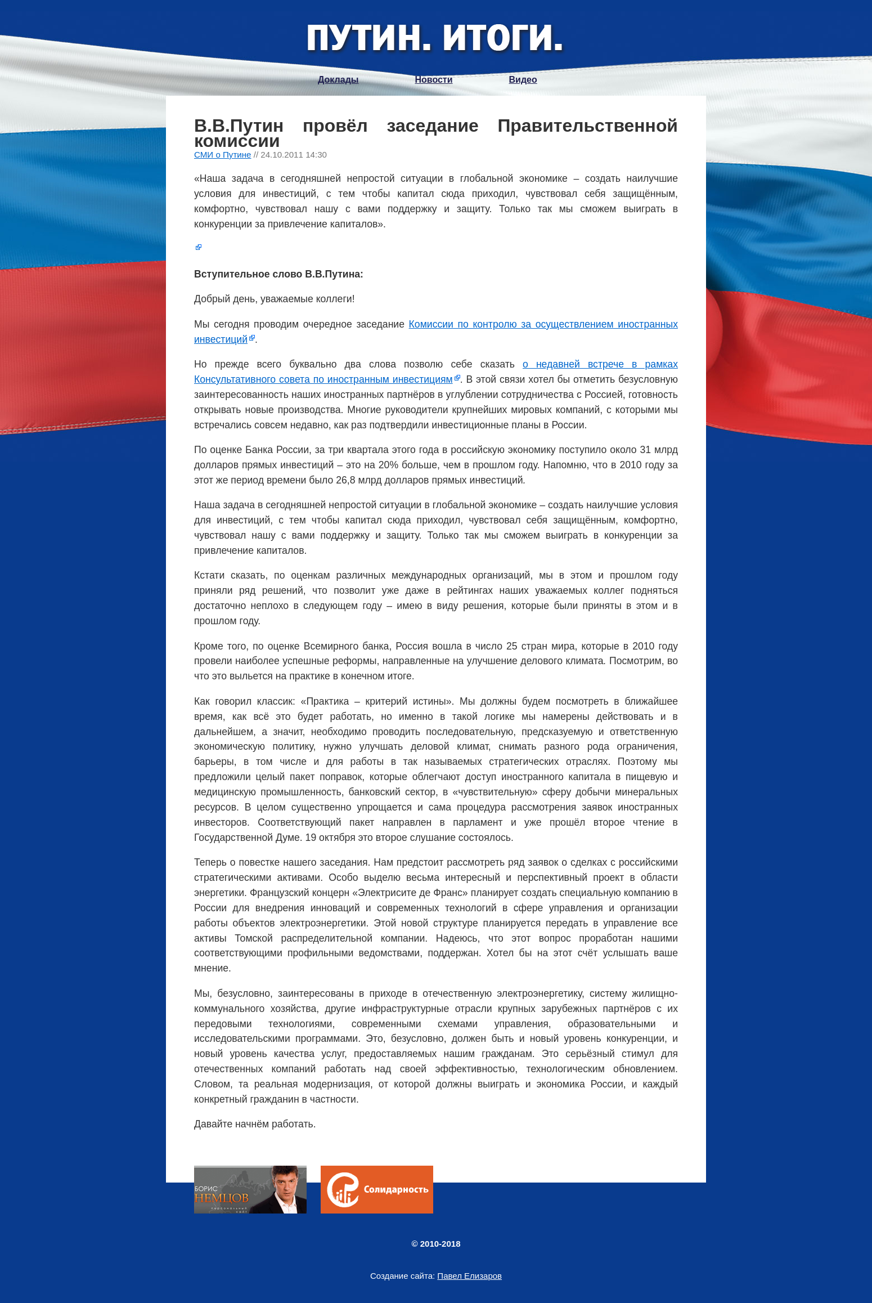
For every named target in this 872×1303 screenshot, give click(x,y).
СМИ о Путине (222, 154)
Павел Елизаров (469, 1275)
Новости (433, 79)
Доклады (338, 79)
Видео (523, 79)
